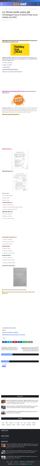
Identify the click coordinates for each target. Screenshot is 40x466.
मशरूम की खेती (8, 424)
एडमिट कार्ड (10, 422)
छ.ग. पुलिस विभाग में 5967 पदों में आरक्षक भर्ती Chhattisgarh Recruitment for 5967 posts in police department (22, 412)
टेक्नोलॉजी (29, 422)
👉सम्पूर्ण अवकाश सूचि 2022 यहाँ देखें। (9, 327)
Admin (4, 19)
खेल (21, 422)
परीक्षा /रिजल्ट (34, 422)
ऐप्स (14, 422)
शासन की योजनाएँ (28, 424)
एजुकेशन (7, 422)
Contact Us (16, 461)
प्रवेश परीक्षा (3, 424)
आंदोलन (3, 422)
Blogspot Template (29, 464)
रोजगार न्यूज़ (18, 424)
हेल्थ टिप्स (34, 424)
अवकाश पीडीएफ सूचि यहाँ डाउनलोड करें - (11, 69)
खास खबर (6, 8)
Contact (8, 0)
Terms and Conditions (19, 0)
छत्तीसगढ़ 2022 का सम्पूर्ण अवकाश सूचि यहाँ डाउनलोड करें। (12, 71)
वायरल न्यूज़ (23, 424)
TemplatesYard (17, 464)
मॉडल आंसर (13, 424)
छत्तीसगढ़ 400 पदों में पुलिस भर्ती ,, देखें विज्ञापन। (10, 332)
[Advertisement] (20, 31)
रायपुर (3, 69)
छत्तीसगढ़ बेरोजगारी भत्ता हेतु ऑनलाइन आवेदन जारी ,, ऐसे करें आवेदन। (13, 334)
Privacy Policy (13, 0)
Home (2, 0)
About (5, 0)
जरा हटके (25, 422)
